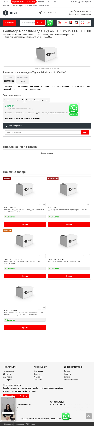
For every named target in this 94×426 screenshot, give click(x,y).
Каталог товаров (71, 380)
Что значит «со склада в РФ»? (13, 100)
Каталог (9, 23)
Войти (73, 2)
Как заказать (8, 371)
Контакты (33, 5)
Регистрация (44, 5)
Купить (25, 224)
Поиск (39, 23)
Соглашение (38, 377)
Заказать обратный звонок (80, 14)
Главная (6, 2)
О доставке (7, 377)
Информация (21, 5)
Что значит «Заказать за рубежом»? (37, 100)
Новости (37, 374)
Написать (73, 114)
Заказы (67, 371)
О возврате (7, 380)
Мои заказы (51, 2)
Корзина (41, 2)
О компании (38, 371)
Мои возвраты (9, 5)
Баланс (67, 377)
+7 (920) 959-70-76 (80, 11)
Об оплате (7, 374)
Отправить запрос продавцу (16, 396)
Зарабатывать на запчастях (23, 2)
